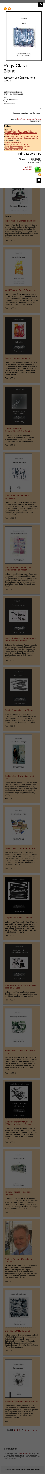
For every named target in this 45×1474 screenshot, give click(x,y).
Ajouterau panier (27, 168)
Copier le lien (35, 121)
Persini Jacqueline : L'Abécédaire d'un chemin (21, 136)
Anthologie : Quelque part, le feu (16, 149)
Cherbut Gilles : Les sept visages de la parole (21, 138)
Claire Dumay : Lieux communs (16, 144)
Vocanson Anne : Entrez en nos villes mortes (21, 133)
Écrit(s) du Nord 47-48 (13, 142)
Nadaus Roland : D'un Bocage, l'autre (18, 131)
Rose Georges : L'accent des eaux (17, 146)
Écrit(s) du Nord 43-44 (13, 134)
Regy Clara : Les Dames (14, 148)
